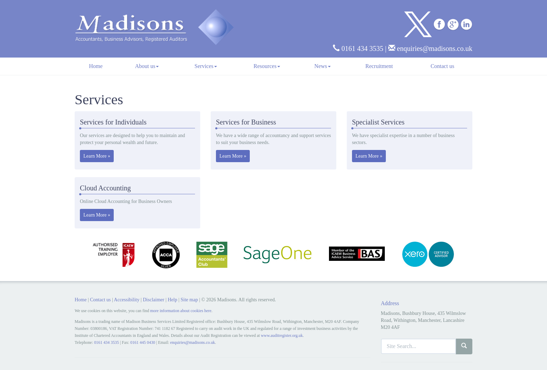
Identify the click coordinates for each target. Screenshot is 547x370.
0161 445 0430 (142, 342)
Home (96, 66)
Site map (189, 299)
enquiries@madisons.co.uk (430, 48)
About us (147, 66)
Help (172, 299)
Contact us (442, 66)
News (322, 66)
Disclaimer (153, 299)
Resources (267, 66)
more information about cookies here (180, 310)
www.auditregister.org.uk (282, 335)
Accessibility (127, 299)
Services (206, 66)
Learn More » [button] (96, 156)
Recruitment (379, 66)
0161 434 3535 (358, 48)
